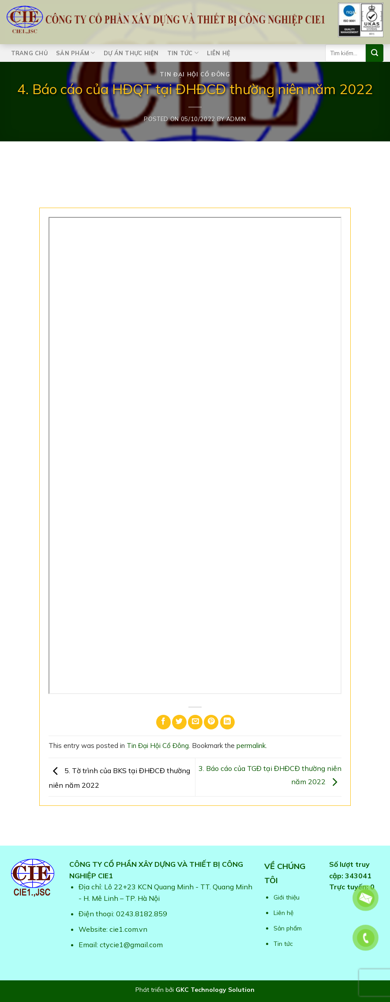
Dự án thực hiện (131, 53)
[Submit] (374, 53)
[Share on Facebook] (163, 722)
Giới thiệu (287, 897)
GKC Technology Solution (215, 990)
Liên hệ (218, 53)
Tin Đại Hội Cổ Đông (195, 74)
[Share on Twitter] (179, 722)
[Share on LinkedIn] (227, 722)
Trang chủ (29, 53)
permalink (251, 745)
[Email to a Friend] (195, 722)
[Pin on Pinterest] (211, 722)
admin (236, 118)
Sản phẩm (75, 53)
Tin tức (183, 53)
